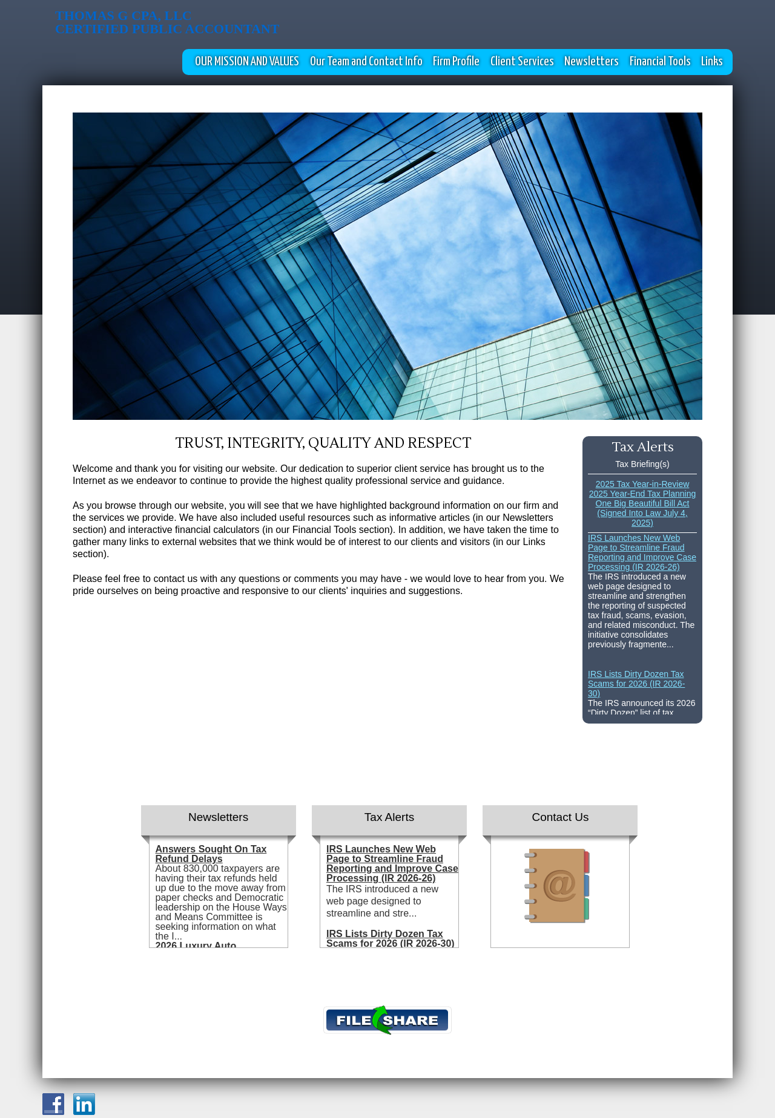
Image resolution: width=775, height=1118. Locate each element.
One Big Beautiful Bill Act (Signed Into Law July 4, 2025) (643, 513)
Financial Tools (660, 62)
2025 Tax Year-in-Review (643, 484)
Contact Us (560, 817)
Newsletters (591, 62)
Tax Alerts (389, 817)
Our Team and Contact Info (366, 62)
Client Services (522, 62)
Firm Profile (456, 62)
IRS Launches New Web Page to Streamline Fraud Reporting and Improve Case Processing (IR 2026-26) (642, 552)
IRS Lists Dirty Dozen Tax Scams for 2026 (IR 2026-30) (636, 683)
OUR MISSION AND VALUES (247, 62)
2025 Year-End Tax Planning (642, 494)
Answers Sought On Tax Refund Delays (211, 854)
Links (712, 62)
